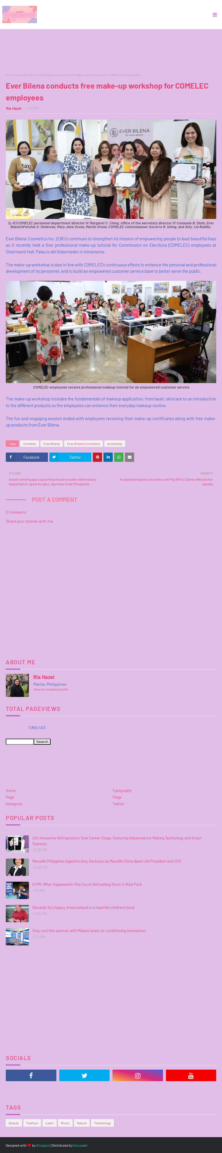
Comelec (29, 444)
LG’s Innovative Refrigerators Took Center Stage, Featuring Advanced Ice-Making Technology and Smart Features (117, 841)
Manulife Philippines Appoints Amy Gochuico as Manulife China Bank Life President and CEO (106, 861)
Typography (122, 790)
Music (65, 1123)
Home (10, 75)
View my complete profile (50, 689)
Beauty (14, 1123)
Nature (82, 1123)
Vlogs (116, 797)
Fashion (32, 1123)
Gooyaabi (80, 1145)
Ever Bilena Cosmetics (83, 444)
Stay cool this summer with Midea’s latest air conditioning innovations (89, 930)
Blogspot (43, 1145)
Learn (49, 1123)
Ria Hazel (13, 108)
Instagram (14, 803)
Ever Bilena (51, 444)
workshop (25, 75)
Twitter (118, 803)
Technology (102, 1123)
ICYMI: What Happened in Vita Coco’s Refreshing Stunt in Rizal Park (87, 884)
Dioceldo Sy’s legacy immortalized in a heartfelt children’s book (83, 907)
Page (10, 797)
